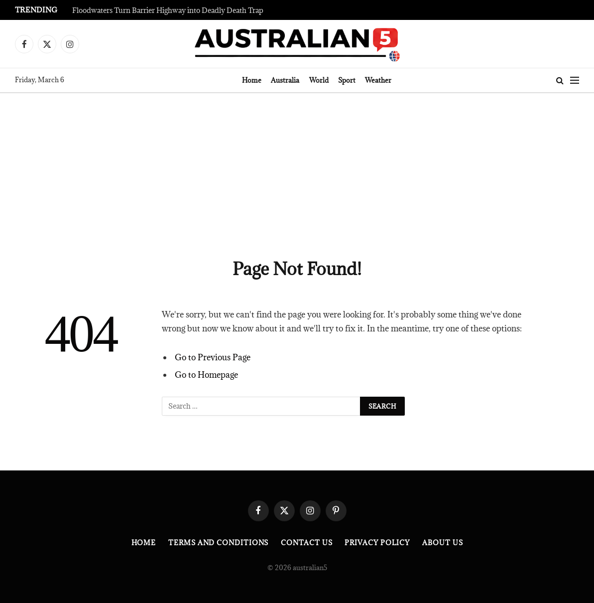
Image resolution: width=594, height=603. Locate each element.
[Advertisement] (297, 168)
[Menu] (574, 80)
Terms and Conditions (218, 542)
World (319, 80)
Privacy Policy (377, 542)
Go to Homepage (206, 374)
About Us (442, 542)
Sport (347, 80)
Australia (285, 80)
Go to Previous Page (212, 357)
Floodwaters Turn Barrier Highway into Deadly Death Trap (167, 10)
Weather (378, 80)
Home (251, 80)
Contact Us (306, 542)
